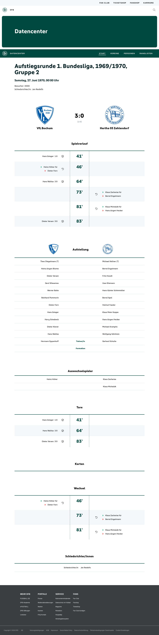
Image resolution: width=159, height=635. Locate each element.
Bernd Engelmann (113, 196)
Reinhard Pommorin (50, 298)
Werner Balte (53, 290)
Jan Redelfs (37, 89)
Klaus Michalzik (111, 207)
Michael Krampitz (109, 327)
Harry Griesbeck (52, 319)
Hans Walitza (48, 181)
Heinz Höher (49, 167)
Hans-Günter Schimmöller (113, 290)
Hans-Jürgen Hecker (114, 211)
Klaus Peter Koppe (110, 312)
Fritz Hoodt (107, 276)
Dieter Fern (52, 171)
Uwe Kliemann (108, 283)
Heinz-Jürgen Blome (50, 269)
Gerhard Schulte (109, 341)
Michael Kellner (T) (110, 261)
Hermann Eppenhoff (50, 341)
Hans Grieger (48, 156)
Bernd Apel (107, 298)
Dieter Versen (48, 221)
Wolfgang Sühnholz (110, 334)
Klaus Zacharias (111, 192)
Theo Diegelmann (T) (49, 261)
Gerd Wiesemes (52, 283)
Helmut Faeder (108, 305)
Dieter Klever (53, 327)
